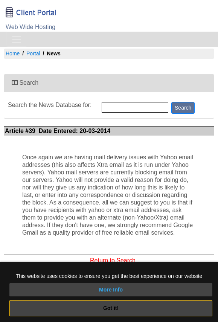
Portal (33, 53)
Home (13, 53)
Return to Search (113, 259)
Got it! (111, 308)
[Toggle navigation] (16, 39)
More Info (111, 290)
